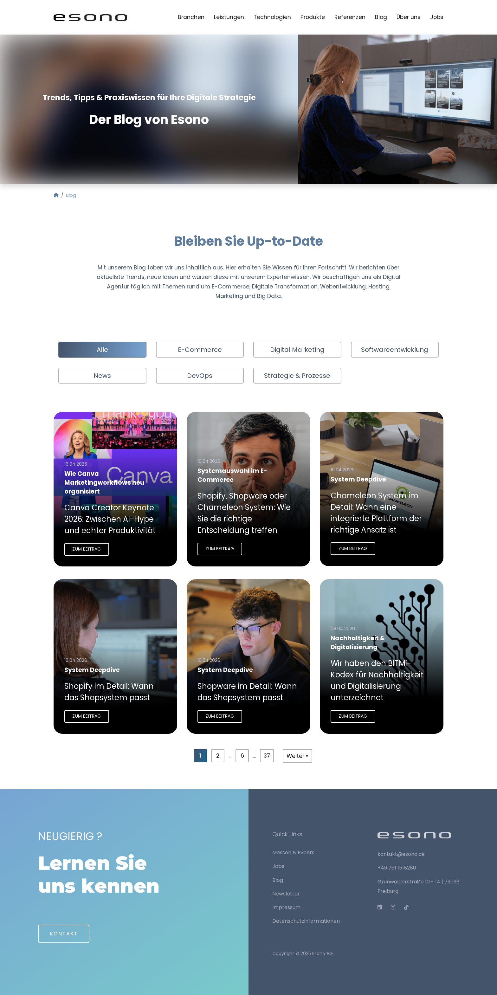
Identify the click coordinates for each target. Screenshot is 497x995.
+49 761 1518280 (397, 868)
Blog (381, 17)
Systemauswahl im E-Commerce (233, 476)
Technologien (272, 17)
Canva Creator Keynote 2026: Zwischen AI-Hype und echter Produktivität (110, 519)
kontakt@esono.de (401, 854)
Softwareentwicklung (394, 350)
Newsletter (286, 893)
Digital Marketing (297, 350)
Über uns (409, 17)
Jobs (436, 17)
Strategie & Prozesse (297, 376)
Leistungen (229, 17)
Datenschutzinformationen (306, 921)
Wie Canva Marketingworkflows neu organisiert (105, 484)
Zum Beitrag (87, 549)
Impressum (286, 907)
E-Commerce (200, 350)
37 (267, 756)
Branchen (191, 17)
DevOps (199, 376)
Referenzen (349, 17)
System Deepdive (358, 480)
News (102, 376)
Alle (102, 350)
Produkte (312, 17)
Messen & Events (293, 852)
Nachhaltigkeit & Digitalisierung (358, 644)
